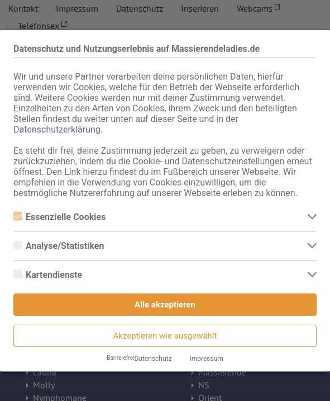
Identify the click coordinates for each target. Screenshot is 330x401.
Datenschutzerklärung (57, 129)
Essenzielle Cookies (59, 217)
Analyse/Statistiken (58, 246)
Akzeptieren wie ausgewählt (165, 336)
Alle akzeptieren (165, 305)
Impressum (206, 359)
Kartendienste (47, 275)
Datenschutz (153, 359)
